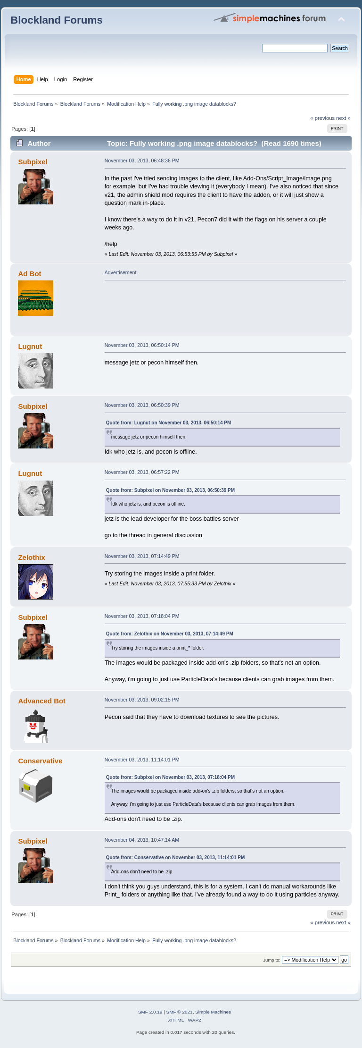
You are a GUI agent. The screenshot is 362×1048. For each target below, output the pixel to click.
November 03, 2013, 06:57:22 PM (142, 472)
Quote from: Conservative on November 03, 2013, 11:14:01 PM (175, 857)
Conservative (40, 761)
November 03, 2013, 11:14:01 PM (142, 759)
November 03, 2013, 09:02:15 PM (142, 699)
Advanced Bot (42, 701)
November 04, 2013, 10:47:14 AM (142, 840)
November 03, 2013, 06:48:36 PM (142, 160)
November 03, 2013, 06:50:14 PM (142, 345)
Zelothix (31, 557)
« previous (322, 118)
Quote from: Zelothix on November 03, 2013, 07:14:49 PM (169, 633)
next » (343, 118)
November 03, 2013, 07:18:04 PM (142, 616)
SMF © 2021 (179, 1011)
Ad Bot (29, 274)
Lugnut (30, 346)
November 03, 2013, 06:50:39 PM (142, 405)
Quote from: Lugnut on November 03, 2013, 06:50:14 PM (168, 422)
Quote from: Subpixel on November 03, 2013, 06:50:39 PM (170, 490)
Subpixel (32, 162)
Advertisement (121, 272)
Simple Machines (213, 1011)
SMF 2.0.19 (150, 1011)
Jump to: (271, 960)
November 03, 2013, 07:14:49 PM (142, 556)
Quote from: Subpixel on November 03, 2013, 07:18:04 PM (170, 777)
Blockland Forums (56, 20)
